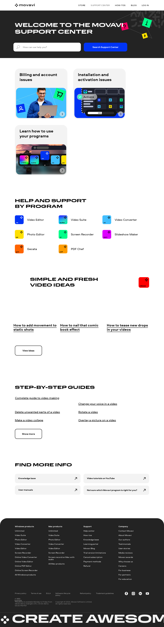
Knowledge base (27, 478)
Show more (28, 433)
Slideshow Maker (126, 234)
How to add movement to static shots (35, 327)
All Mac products (56, 563)
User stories (124, 548)
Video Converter (126, 220)
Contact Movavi (126, 530)
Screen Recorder (82, 234)
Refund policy (85, 593)
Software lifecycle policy (62, 594)
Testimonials (124, 544)
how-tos (120, 5)
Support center (100, 5)
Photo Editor (36, 234)
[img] (41, 103)
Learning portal (90, 544)
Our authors (124, 539)
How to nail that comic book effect (79, 327)
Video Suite (78, 220)
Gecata (32, 249)
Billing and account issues (38, 77)
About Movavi (125, 535)
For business (124, 570)
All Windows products (25, 574)
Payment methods (92, 561)
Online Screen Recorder (26, 570)
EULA (48, 593)
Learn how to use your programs (36, 133)
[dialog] (158, 621)
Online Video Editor (24, 561)
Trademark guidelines (105, 593)
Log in (145, 5)
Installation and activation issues (94, 77)
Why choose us (125, 561)
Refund (86, 565)
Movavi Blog (89, 548)
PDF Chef (77, 249)
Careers (122, 565)
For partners (124, 574)
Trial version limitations (94, 552)
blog (134, 5)
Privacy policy (20, 593)
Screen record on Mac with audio (61, 558)
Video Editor (35, 220)
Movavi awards (125, 557)
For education (125, 579)
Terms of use (36, 593)
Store (81, 5)
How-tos (87, 535)
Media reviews (125, 552)
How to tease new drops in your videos (127, 327)
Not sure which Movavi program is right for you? (112, 490)
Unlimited (19, 530)
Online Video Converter (26, 557)
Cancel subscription (92, 557)
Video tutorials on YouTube (101, 478)
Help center (89, 530)
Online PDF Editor (23, 565)
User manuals (25, 489)
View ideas (28, 350)
